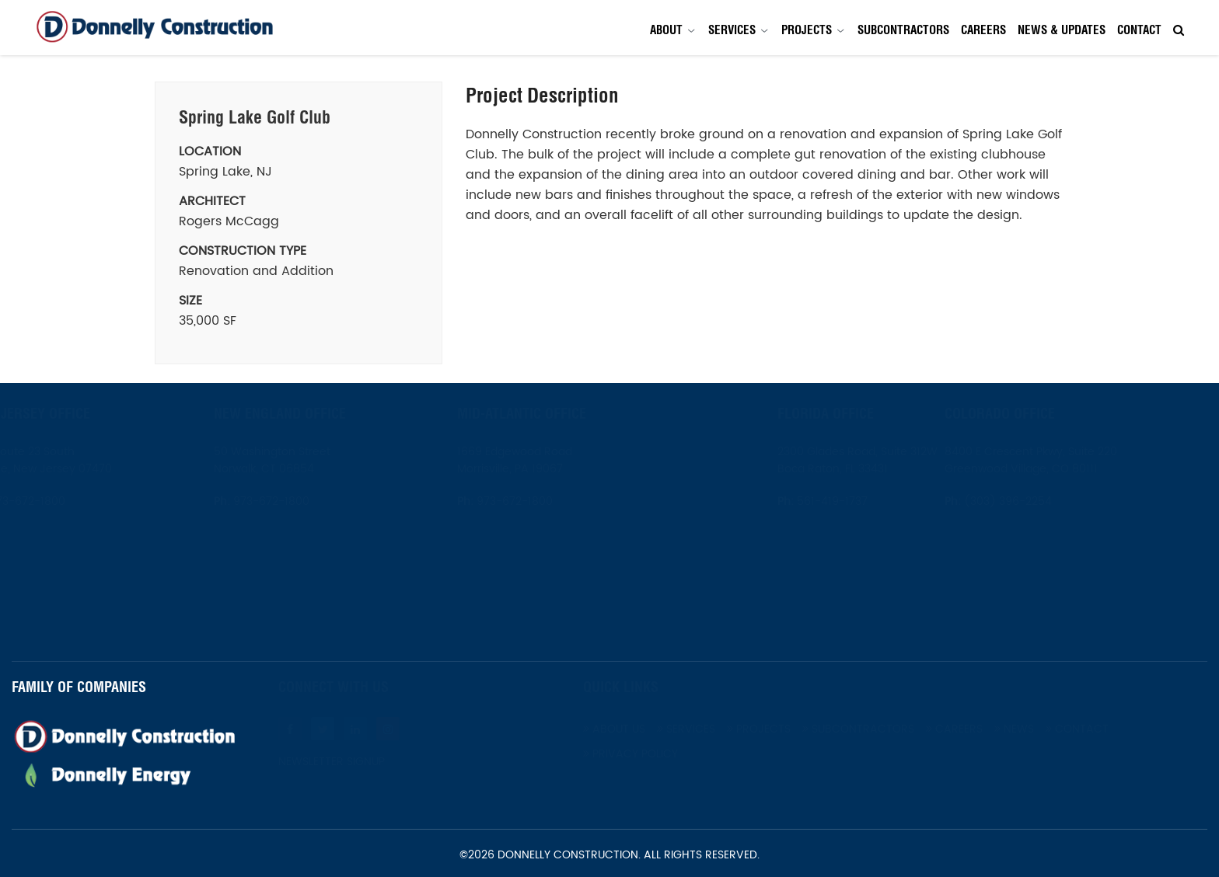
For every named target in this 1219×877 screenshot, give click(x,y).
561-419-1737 (794, 501)
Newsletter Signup (344, 762)
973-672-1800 (63, 501)
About (666, 30)
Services (732, 30)
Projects (806, 30)
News (1026, 729)
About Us (627, 729)
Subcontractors (903, 30)
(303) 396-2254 (1044, 501)
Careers (983, 30)
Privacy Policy (643, 754)
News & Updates (1061, 30)
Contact (1139, 30)
